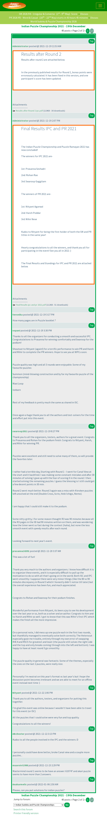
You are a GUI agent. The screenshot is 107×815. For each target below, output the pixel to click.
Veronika (17, 314)
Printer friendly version (26, 813)
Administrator (20, 46)
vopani (16, 330)
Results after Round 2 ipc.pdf (29, 110)
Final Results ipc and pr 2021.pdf (31, 304)
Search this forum (23, 809)
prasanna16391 (20, 551)
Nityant (16, 692)
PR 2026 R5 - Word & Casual (23, 17)
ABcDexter (18, 733)
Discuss (84, 13)
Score (74, 13)
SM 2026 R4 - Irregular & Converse (37, 13)
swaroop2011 (19, 431)
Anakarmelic (19, 784)
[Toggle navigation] (100, 6)
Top (91, 41)
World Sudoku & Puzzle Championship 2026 (53, 21)
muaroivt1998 (20, 765)
